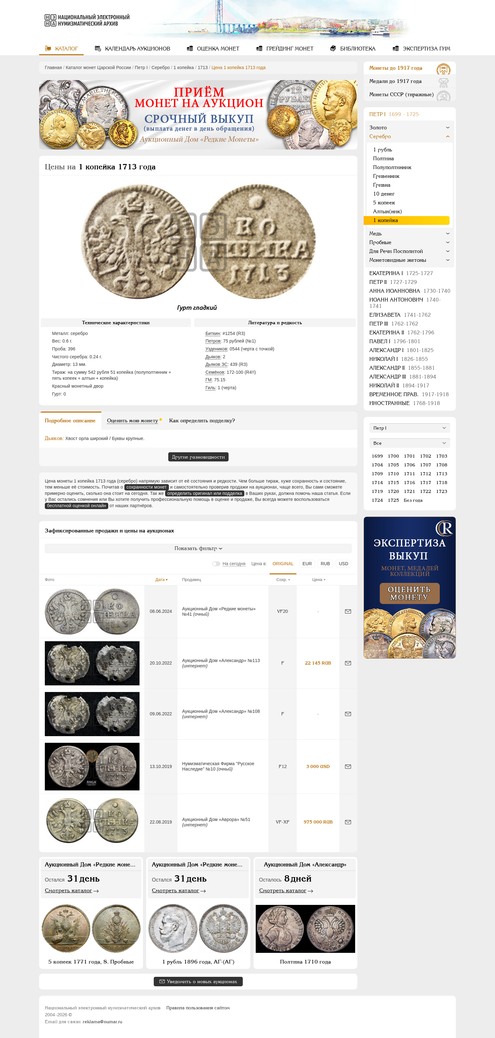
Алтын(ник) (387, 211)
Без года (413, 500)
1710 (393, 473)
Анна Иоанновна (409, 291)
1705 (393, 464)
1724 (377, 500)
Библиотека (357, 49)
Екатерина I (401, 273)
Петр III (393, 324)
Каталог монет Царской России (98, 67)
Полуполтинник (392, 167)
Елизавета (400, 315)
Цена (317, 579)
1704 (377, 464)
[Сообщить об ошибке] (348, 611)
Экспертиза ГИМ (425, 49)
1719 (377, 491)
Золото (378, 128)
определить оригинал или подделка (204, 493)
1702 (425, 456)
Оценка (217, 49)
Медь (375, 234)
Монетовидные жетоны (397, 260)
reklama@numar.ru (102, 1021)
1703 (441, 456)
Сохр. (282, 579)
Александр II (402, 368)
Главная (53, 67)
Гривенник (386, 176)
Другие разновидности (198, 457)
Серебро (161, 67)
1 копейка (184, 67)
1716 (409, 482)
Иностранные (404, 403)
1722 (425, 491)
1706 (409, 464)
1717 (425, 482)
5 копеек (384, 203)
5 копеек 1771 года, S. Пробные (91, 962)
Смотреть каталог (68, 890)
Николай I (398, 359)
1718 (441, 482)
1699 (377, 456)
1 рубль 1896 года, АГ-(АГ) (198, 962)
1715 (393, 482)
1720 (393, 491)
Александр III (402, 377)
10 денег (384, 194)
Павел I (394, 341)
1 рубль (382, 150)
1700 (393, 456)
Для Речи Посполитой (396, 251)
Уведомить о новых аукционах (202, 981)
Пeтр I (141, 67)
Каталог (66, 49)
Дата (160, 579)
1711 (409, 473)
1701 (409, 456)
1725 (393, 500)
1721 (409, 491)
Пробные (380, 242)
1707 (425, 464)
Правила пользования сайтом (198, 1007)
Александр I (401, 350)
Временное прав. (409, 394)
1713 (203, 67)
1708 (441, 464)
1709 (377, 473)
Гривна (382, 185)
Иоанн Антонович (405, 303)
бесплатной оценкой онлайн (76, 505)
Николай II (399, 386)
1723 (441, 491)
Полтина (383, 158)
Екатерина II (401, 333)
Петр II (393, 282)
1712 (425, 473)
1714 (377, 482)
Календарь (137, 49)
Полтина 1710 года (305, 962)
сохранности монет (147, 487)
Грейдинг (289, 49)
